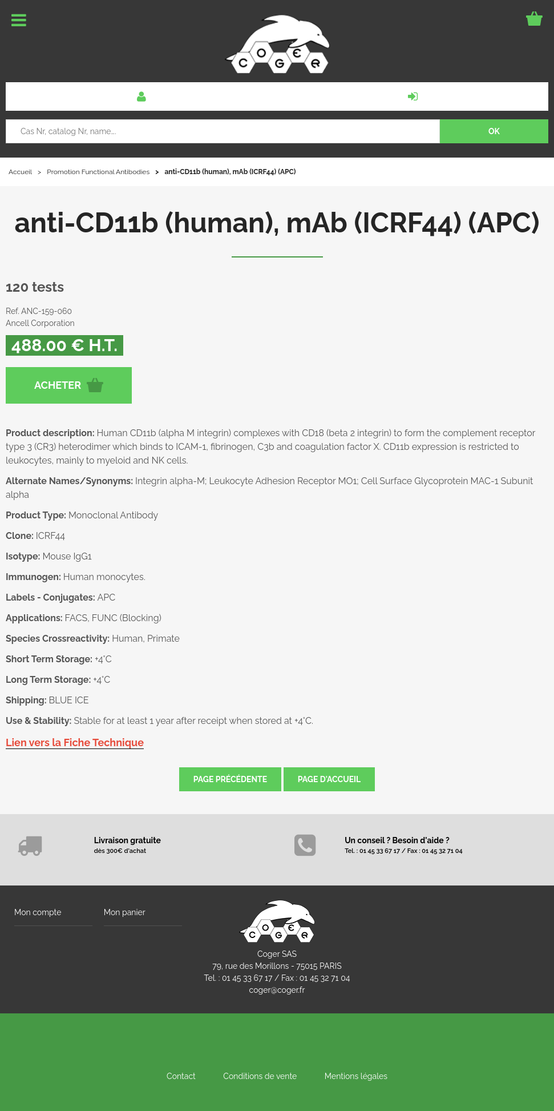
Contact (181, 1076)
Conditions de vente (260, 1076)
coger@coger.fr (277, 990)
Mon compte (37, 912)
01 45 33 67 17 (247, 978)
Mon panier (124, 912)
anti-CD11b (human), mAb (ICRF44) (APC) (276, 223)
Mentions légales (356, 1076)
